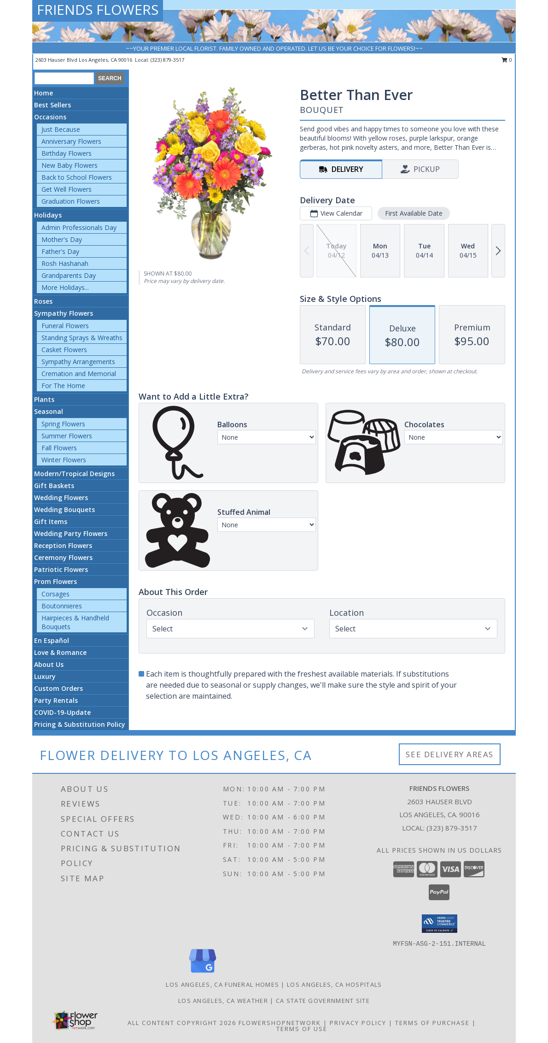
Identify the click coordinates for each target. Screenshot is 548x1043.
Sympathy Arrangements (78, 361)
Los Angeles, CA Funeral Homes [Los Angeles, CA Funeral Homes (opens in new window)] (222, 984)
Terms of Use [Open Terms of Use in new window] (301, 1029)
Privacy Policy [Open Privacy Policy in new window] (358, 1023)
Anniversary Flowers (71, 141)
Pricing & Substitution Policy (79, 724)
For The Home (63, 385)
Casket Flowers (64, 349)
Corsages (55, 593)
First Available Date (414, 213)
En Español (51, 640)
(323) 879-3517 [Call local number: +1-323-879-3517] (167, 59)
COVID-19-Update (62, 712)
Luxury (45, 676)
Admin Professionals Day (79, 227)
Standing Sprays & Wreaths (81, 337)
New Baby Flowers (69, 165)
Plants (44, 399)
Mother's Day (61, 239)
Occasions (50, 116)
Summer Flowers (66, 435)
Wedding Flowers (61, 497)
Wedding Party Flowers (70, 533)
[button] (439, 923)
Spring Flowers (63, 423)
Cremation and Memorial (78, 373)
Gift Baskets (54, 485)
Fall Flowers (59, 447)
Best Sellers (52, 104)
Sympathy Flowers (63, 313)
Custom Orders (58, 688)
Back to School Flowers (76, 177)
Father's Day (60, 251)
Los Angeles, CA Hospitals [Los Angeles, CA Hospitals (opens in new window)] (334, 984)
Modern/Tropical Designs (74, 473)
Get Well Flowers (66, 189)
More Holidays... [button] (65, 287)
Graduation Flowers (70, 201)
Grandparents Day (68, 275)
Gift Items (50, 521)
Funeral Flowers (65, 325)
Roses (43, 301)
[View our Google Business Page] (202, 973)
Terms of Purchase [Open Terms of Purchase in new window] (432, 1023)
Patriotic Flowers (61, 569)
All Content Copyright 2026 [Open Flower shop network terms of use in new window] (182, 1023)
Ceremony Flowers (63, 557)
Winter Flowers (63, 459)
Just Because (60, 129)
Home (43, 92)
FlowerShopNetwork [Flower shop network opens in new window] (280, 1023)
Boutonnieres (61, 605)
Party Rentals (56, 700)
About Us (49, 664)
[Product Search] (64, 78)
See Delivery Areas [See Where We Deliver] (450, 754)
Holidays (48, 215)
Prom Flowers (55, 581)
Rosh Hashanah (64, 263)
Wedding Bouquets (64, 509)
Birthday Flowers (66, 153)
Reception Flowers (63, 545)
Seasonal (48, 411)
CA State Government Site (323, 1000)
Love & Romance (60, 652)
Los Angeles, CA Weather (223, 1000)
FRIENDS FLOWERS (97, 9)
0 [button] (507, 59)
